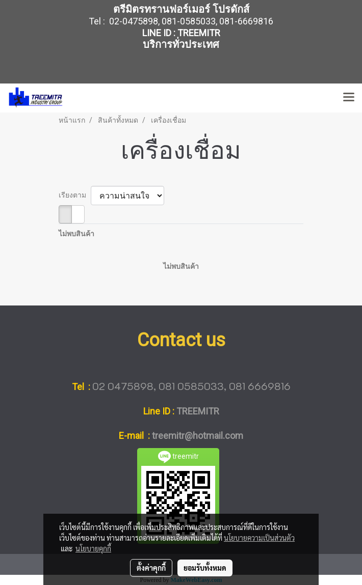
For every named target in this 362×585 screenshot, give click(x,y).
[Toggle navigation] (349, 98)
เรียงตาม (75, 195)
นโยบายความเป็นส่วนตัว (259, 537)
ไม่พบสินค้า (76, 234)
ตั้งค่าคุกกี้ (151, 567)
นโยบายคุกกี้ (93, 548)
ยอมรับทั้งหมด (205, 567)
